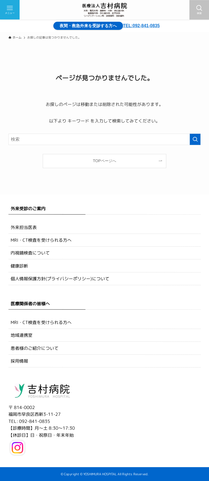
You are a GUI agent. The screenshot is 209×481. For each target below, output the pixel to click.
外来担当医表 (24, 227)
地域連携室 (21, 335)
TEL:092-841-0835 (141, 25)
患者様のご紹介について (35, 348)
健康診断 (19, 266)
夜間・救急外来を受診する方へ (90, 25)
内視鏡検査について (30, 253)
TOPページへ (104, 161)
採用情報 (19, 361)
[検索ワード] (104, 139)
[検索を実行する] (195, 139)
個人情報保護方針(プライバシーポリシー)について (60, 279)
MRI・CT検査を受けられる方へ (41, 240)
